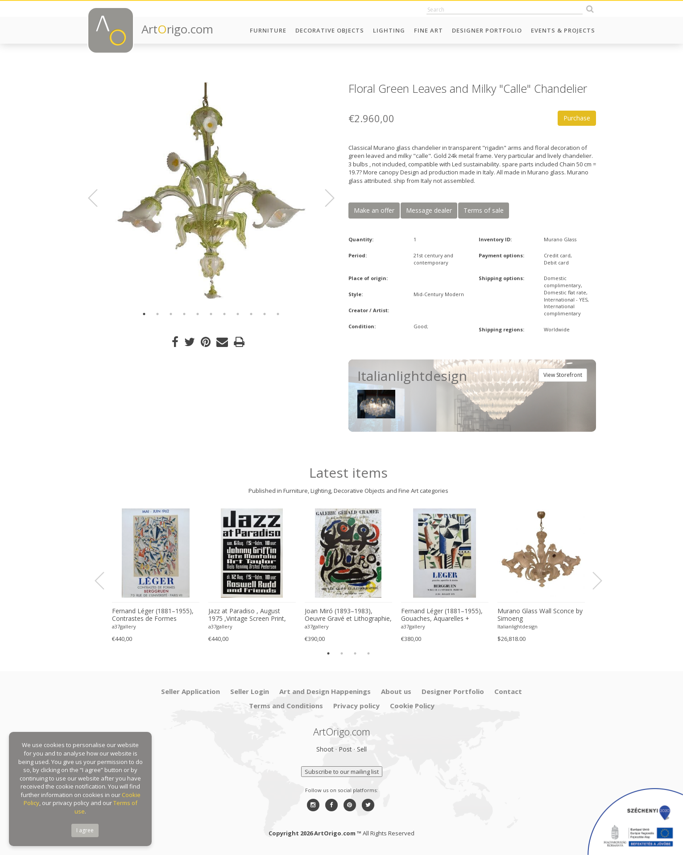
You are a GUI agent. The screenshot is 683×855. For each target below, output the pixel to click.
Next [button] (324, 198)
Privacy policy (356, 705)
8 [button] (237, 314)
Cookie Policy (412, 705)
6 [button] (211, 314)
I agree (85, 830)
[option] (211, 193)
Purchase (576, 118)
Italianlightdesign (517, 626)
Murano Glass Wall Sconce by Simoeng (540, 615)
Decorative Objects (329, 30)
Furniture (268, 30)
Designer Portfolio (487, 30)
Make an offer (374, 210)
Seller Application (190, 691)
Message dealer (429, 210)
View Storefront (562, 375)
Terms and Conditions (286, 705)
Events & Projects (563, 30)
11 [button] (277, 314)
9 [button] (251, 314)
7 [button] (224, 314)
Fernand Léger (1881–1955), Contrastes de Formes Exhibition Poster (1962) (153, 615)
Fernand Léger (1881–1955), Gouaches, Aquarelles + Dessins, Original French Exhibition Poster (442, 615)
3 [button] (170, 314)
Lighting (389, 30)
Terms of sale (484, 210)
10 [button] (264, 314)
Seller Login (249, 691)
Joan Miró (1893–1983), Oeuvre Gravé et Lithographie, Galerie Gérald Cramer (348, 615)
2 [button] (157, 314)
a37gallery (124, 626)
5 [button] (197, 314)
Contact (508, 691)
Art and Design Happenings (325, 691)
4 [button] (184, 314)
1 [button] (144, 314)
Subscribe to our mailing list (342, 772)
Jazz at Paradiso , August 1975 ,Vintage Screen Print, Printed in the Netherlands (247, 615)
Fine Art (428, 30)
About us (396, 691)
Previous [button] (98, 198)
